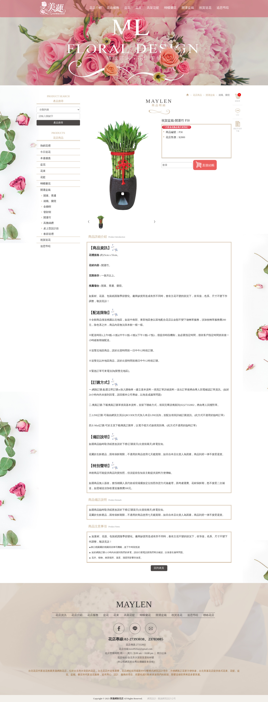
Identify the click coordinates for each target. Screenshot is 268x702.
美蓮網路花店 (54, 8)
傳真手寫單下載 (238, 128)
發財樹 (47, 212)
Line (238, 114)
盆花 (42, 164)
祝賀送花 (45, 239)
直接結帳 (205, 164)
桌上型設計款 (51, 228)
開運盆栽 (45, 189)
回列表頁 (159, 568)
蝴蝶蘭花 (45, 183)
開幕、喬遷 (49, 195)
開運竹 (47, 217)
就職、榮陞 (49, 201)
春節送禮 (48, 234)
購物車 (239, 96)
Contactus (150, 628)
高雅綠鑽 (48, 223)
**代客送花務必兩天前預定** (176, 127)
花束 (42, 171)
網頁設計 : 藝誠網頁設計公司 (161, 698)
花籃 (42, 177)
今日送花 (45, 152)
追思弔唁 (45, 246)
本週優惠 (45, 158)
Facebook (118, 628)
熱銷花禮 (45, 145)
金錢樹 (47, 206)
